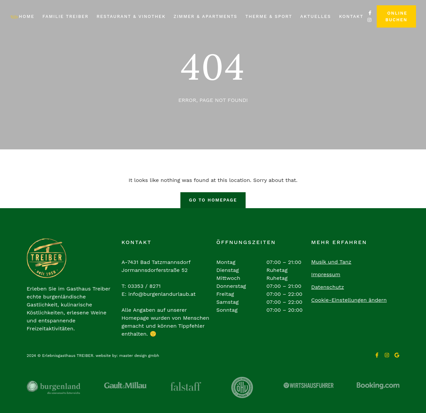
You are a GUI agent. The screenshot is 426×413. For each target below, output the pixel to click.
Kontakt (351, 16)
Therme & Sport (268, 16)
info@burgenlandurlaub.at (161, 294)
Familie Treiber (65, 16)
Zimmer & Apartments (206, 16)
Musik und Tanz (331, 262)
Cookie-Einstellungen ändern (349, 300)
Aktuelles (315, 16)
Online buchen (396, 16)
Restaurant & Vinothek (131, 16)
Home (27, 16)
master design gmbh (139, 355)
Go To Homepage (213, 200)
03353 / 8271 (144, 286)
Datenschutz (327, 287)
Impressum (325, 274)
